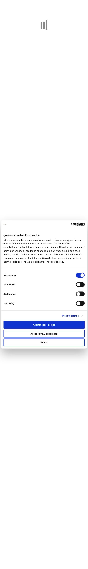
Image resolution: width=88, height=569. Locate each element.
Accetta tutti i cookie (44, 325)
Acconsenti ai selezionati (43, 333)
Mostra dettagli (70, 315)
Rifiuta (44, 342)
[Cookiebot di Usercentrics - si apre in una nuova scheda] (71, 225)
